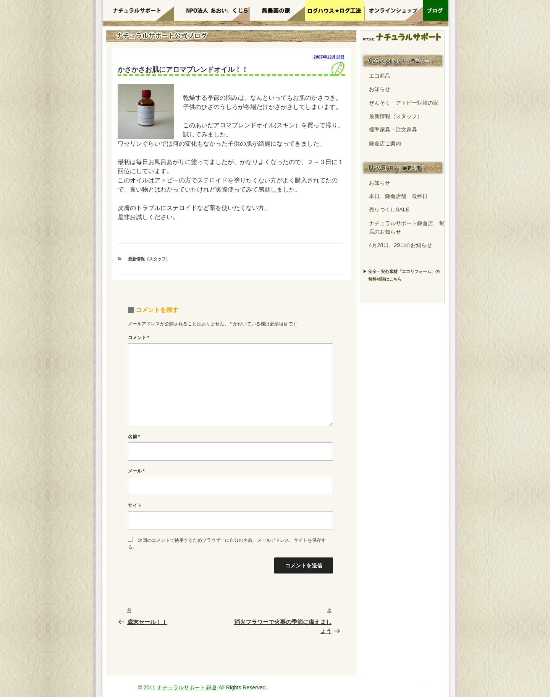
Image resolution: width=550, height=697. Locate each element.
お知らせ (379, 89)
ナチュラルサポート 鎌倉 (187, 687)
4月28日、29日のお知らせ (400, 245)
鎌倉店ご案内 (385, 143)
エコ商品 (379, 76)
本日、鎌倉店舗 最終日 (398, 196)
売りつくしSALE (389, 209)
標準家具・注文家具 (393, 130)
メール (136, 471)
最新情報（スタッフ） (149, 259)
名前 (134, 436)
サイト (135, 505)
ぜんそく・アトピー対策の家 (403, 103)
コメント (138, 337)
